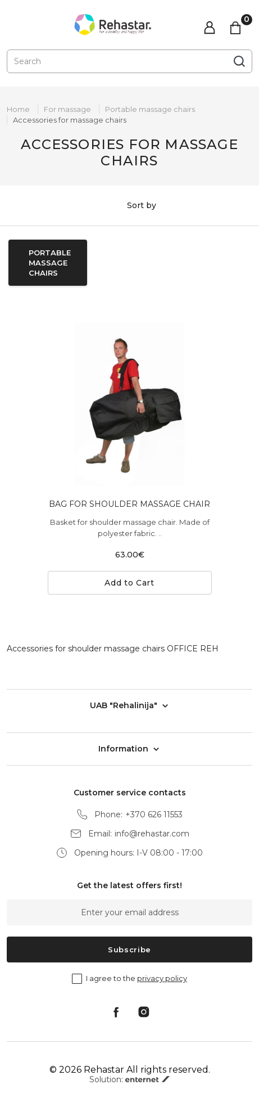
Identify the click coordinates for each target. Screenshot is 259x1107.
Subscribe (129, 949)
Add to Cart (129, 583)
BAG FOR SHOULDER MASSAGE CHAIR (129, 504)
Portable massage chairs (150, 109)
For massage (67, 109)
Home (18, 109)
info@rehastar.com (152, 834)
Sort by (129, 205)
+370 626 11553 (154, 815)
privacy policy (162, 978)
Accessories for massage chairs (69, 119)
